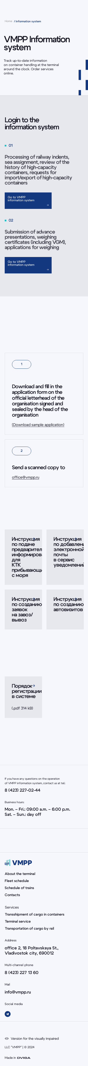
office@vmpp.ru (25, 477)
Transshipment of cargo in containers (34, 914)
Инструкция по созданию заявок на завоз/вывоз (27, 609)
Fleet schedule (17, 881)
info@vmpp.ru (18, 992)
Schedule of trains (19, 888)
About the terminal (20, 874)
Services (12, 907)
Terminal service (18, 921)
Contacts (12, 895)
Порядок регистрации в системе (27, 691)
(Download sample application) (38, 425)
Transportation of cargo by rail (29, 928)
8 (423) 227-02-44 (22, 790)
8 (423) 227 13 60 (21, 973)
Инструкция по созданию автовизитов (69, 604)
